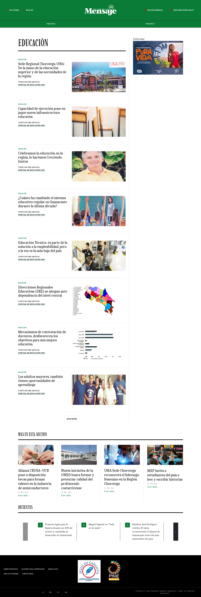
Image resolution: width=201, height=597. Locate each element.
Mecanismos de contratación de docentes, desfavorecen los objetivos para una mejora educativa (42, 338)
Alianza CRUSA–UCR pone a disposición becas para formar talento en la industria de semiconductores (34, 479)
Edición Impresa (153, 10)
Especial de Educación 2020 (31, 85)
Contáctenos (27, 574)
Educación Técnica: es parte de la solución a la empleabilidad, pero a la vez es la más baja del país (42, 246)
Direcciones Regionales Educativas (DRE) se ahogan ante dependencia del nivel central (42, 291)
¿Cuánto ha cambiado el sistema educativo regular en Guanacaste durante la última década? (42, 202)
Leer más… (23, 495)
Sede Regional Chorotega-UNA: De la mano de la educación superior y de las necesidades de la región (42, 70)
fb (50, 592)
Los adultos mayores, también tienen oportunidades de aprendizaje (40, 381)
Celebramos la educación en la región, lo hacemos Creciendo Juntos (40, 157)
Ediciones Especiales (181, 10)
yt (58, 592)
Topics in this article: (29, 82)
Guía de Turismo (11, 574)
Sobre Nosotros (11, 569)
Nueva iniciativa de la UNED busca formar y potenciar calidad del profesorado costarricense (77, 479)
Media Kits (53, 569)
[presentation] (25, 532)
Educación (22, 60)
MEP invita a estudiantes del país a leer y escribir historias (165, 475)
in (66, 592)
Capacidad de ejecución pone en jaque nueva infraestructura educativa (41, 112)
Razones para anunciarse (33, 569)
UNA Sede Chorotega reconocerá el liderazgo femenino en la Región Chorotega (121, 477)
